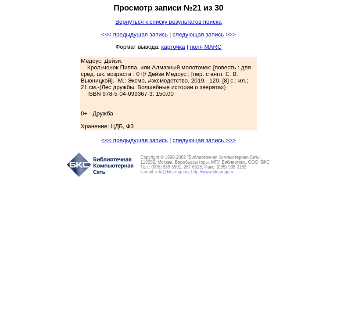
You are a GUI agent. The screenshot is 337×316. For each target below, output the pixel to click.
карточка (173, 46)
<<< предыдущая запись (134, 34)
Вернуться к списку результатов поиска (168, 21)
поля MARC (206, 46)
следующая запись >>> (204, 34)
